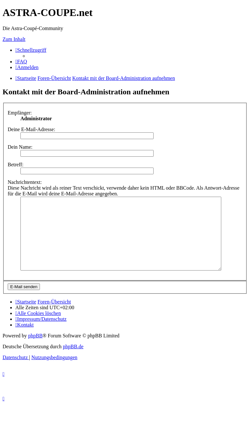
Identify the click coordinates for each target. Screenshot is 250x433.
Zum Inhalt (14, 39)
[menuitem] (21, 61)
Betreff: (15, 164)
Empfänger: (20, 112)
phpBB (35, 350)
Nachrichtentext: (25, 182)
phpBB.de (73, 361)
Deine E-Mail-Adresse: (31, 129)
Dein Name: (20, 147)
